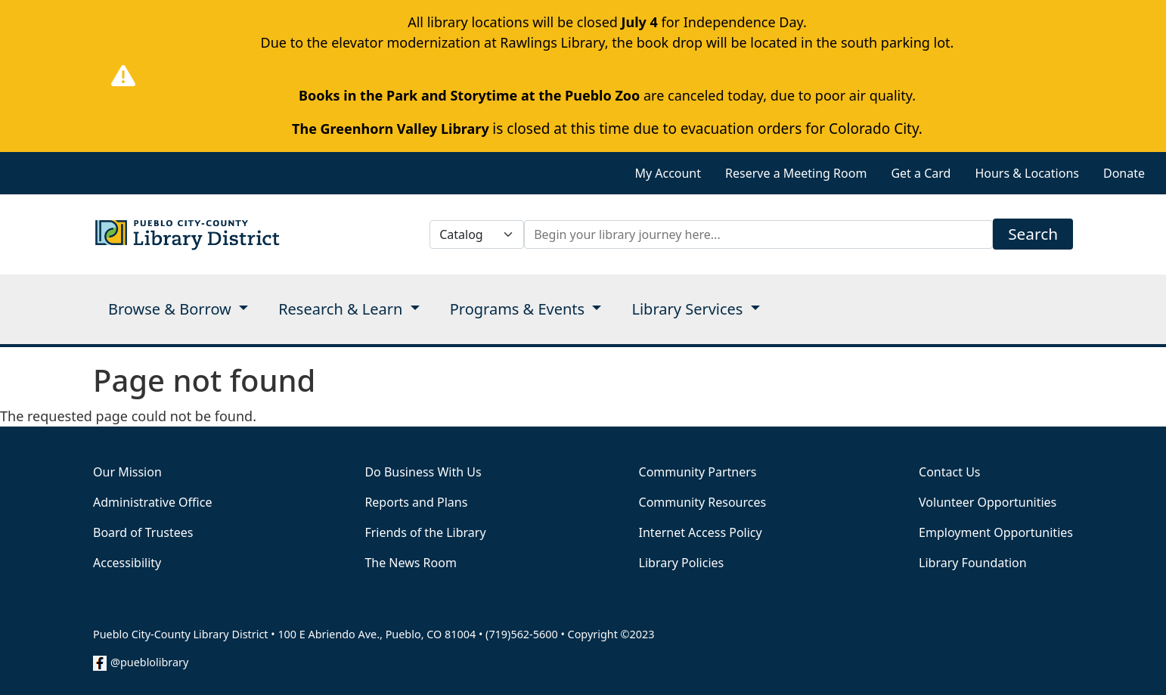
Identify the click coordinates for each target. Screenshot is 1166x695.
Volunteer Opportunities (987, 502)
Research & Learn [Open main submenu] (342, 309)
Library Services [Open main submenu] (688, 309)
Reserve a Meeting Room (796, 173)
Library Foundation (973, 562)
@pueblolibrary (149, 662)
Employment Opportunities (996, 532)
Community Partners (698, 472)
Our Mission (127, 472)
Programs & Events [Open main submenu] (519, 309)
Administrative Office (152, 502)
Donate (1124, 173)
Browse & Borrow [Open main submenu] (171, 309)
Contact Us (949, 472)
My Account (667, 173)
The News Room (410, 562)
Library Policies (681, 562)
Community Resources (703, 502)
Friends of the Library (424, 532)
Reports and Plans (415, 502)
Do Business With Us (422, 472)
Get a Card (920, 173)
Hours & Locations (1027, 173)
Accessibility (127, 562)
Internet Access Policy (700, 532)
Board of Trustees (143, 532)
